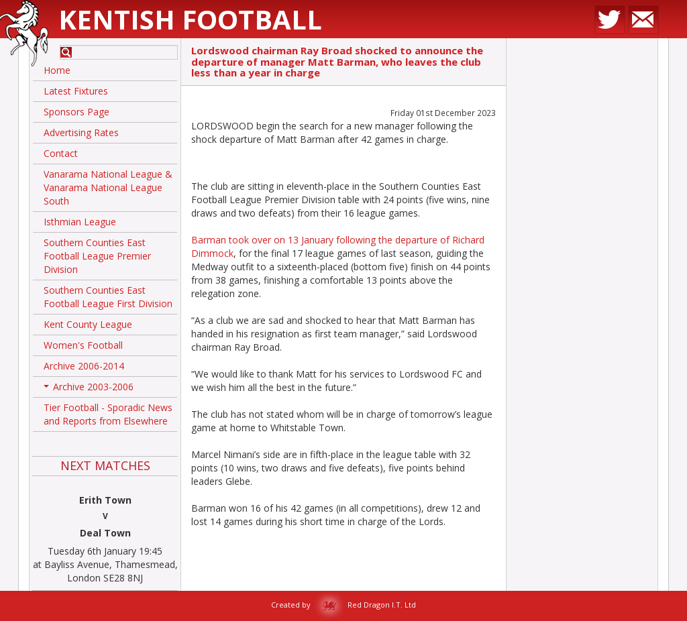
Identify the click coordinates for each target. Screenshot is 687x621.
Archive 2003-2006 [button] (89, 389)
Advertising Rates (81, 132)
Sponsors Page (76, 111)
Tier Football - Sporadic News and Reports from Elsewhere (108, 414)
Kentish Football (190, 19)
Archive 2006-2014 (84, 365)
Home (57, 70)
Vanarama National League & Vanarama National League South (108, 187)
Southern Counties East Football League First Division (108, 297)
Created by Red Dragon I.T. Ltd (343, 605)
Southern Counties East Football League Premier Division (97, 256)
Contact (61, 153)
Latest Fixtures (76, 90)
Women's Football (83, 345)
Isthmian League (80, 221)
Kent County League (88, 324)
